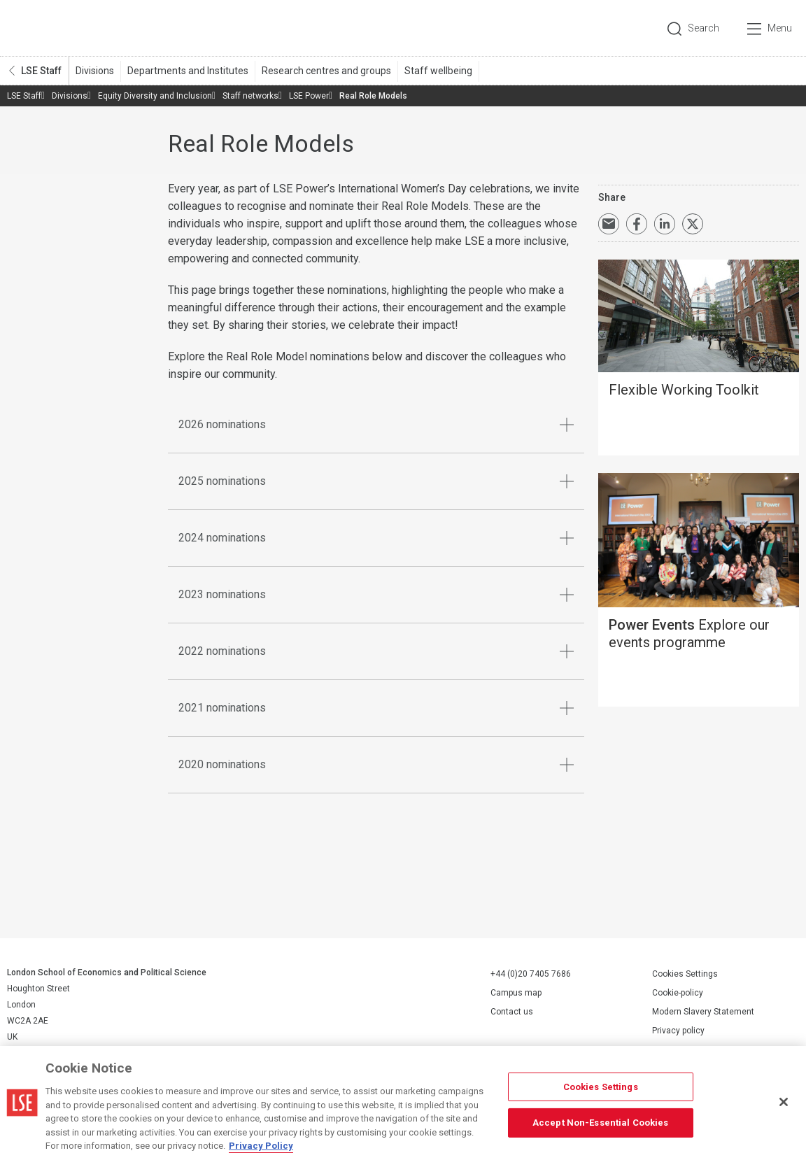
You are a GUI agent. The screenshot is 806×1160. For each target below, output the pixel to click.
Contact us (511, 1012)
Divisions (95, 70)
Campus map (516, 993)
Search (703, 28)
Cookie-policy (677, 993)
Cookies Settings (685, 974)
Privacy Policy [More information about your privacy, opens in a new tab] (261, 1145)
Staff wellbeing (438, 70)
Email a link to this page (608, 223)
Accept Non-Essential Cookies (600, 1122)
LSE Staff (41, 70)
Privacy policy (678, 1030)
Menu (780, 28)
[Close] (783, 1102)
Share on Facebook (636, 223)
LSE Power (309, 96)
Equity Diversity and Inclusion (155, 96)
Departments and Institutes (187, 70)
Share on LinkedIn (664, 223)
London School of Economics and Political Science (66, 28)
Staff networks (250, 96)
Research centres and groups (326, 70)
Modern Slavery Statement (703, 1012)
